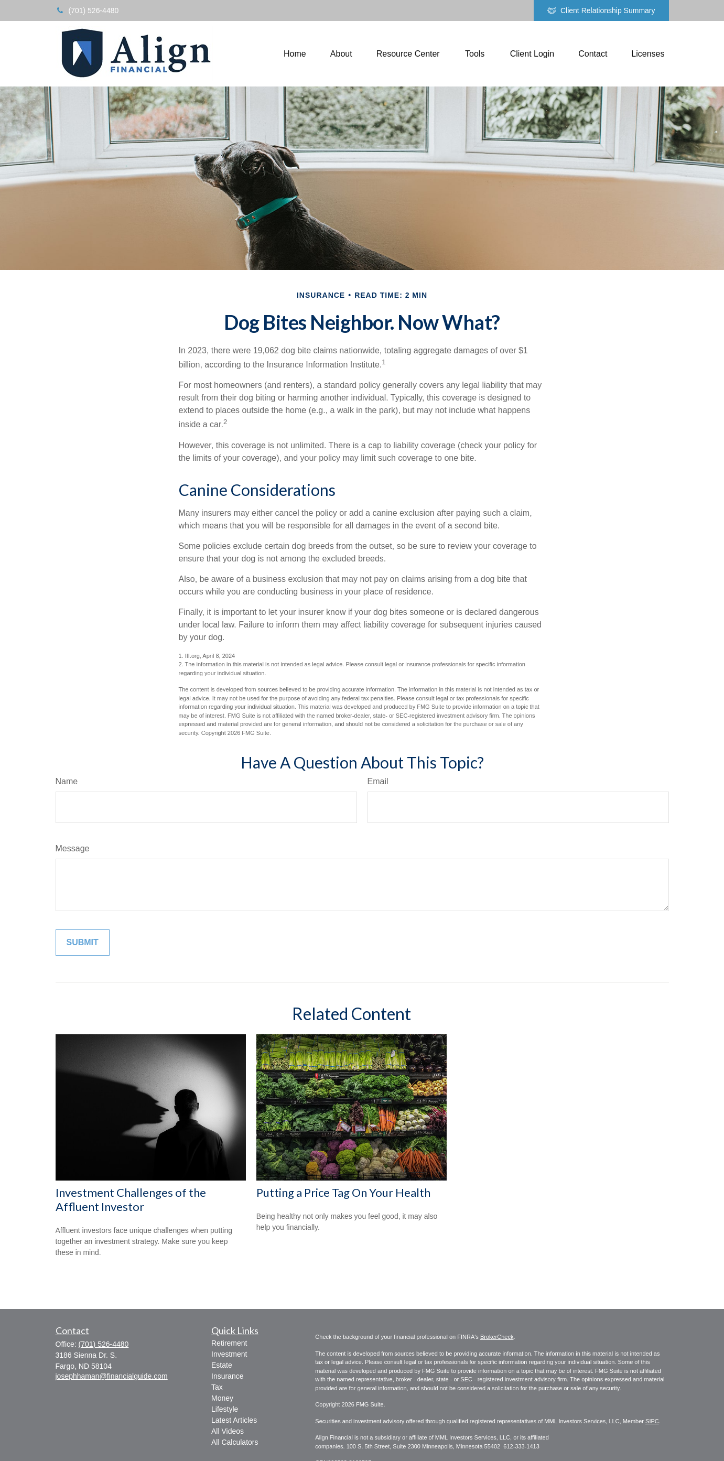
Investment (229, 1354)
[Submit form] (83, 942)
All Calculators (234, 1442)
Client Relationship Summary (601, 10)
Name (67, 781)
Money (222, 1398)
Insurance (227, 1376)
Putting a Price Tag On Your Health (343, 1192)
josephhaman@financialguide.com (112, 1376)
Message (73, 848)
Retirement (229, 1343)
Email (378, 781)
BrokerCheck (497, 1337)
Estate (221, 1365)
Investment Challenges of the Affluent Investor (131, 1199)
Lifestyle (224, 1409)
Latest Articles (234, 1420)
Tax (217, 1387)
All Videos (227, 1431)
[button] (294, 54)
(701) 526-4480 (87, 10)
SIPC (652, 1421)
